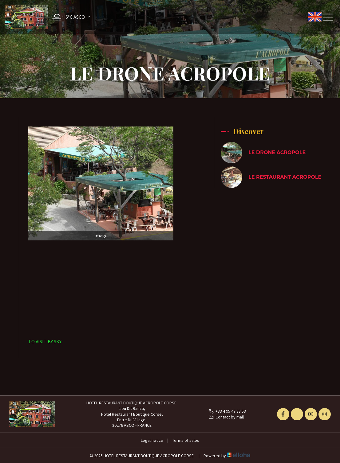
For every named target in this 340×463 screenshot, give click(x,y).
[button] (69, 17)
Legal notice (152, 440)
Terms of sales (185, 440)
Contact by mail (226, 417)
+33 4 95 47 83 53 (227, 411)
